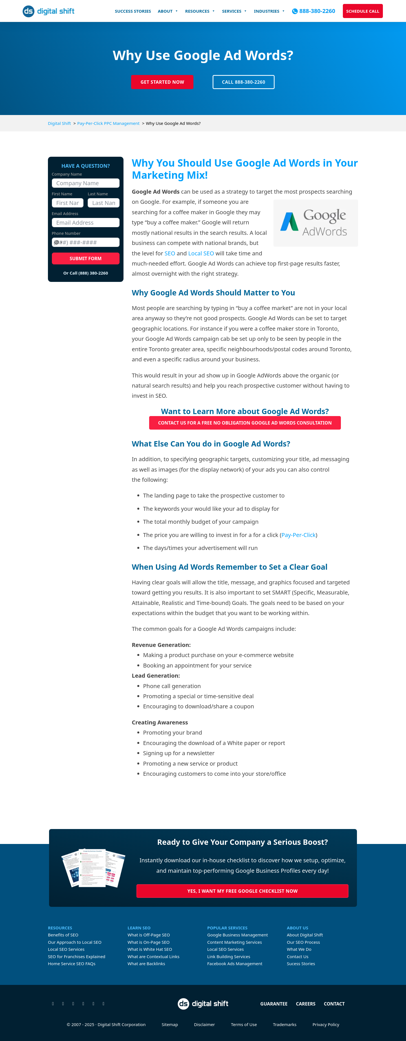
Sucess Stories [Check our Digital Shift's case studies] (301, 963)
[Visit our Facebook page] (63, 1003)
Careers (305, 1004)
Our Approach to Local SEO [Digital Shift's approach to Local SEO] (75, 942)
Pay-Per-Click (298, 535)
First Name (62, 193)
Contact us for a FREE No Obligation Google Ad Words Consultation (245, 423)
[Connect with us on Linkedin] (83, 1003)
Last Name (98, 193)
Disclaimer (204, 1024)
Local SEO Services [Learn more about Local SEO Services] (225, 949)
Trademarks (284, 1024)
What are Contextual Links (154, 956)
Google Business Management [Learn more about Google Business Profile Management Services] (237, 934)
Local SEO (201, 253)
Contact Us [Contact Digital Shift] (297, 956)
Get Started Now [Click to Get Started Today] (162, 82)
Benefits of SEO (63, 934)
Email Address (65, 213)
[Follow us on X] (53, 1003)
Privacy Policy (326, 1024)
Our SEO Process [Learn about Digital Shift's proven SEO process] (303, 942)
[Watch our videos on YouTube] (93, 1003)
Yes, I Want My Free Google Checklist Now (242, 891)
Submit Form (86, 258)
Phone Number (66, 233)
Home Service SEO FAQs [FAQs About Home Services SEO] (71, 963)
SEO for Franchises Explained (76, 956)
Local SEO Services (66, 949)
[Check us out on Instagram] (73, 1003)
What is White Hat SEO (150, 949)
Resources (200, 11)
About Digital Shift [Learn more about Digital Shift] (305, 934)
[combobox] (58, 242)
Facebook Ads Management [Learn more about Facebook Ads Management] (234, 963)
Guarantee (273, 1004)
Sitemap (170, 1024)
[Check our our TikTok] (103, 1003)
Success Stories (133, 11)
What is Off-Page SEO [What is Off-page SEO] (149, 934)
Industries (269, 11)
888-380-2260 (317, 11)
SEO (170, 253)
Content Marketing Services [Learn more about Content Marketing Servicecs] (234, 942)
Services (234, 11)
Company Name (67, 174)
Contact (334, 1004)
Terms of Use (244, 1024)
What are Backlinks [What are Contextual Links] (146, 963)
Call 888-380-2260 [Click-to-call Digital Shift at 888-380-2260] (243, 82)
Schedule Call (362, 11)
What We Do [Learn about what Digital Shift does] (299, 949)
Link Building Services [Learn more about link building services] (228, 956)
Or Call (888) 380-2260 (85, 273)
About (168, 11)
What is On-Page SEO (149, 942)
